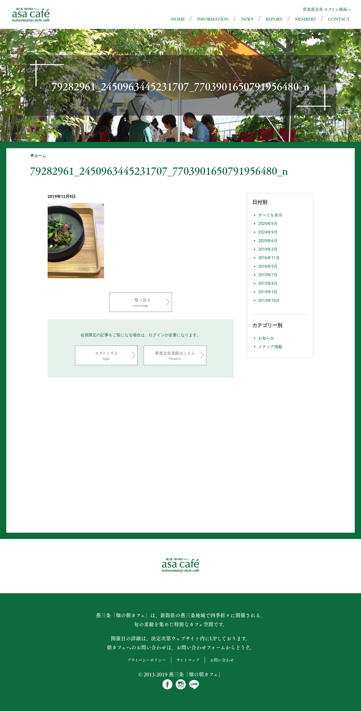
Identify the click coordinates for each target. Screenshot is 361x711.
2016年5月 (268, 266)
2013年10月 (269, 300)
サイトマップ (188, 660)
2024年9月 (268, 232)
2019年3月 (268, 249)
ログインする (106, 355)
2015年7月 (268, 274)
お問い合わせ (222, 660)
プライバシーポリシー (146, 660)
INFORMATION (213, 19)
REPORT (274, 19)
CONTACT (339, 19)
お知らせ (266, 338)
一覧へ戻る (141, 302)
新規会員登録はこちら (175, 355)
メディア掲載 (270, 346)
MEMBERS (305, 19)
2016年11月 (269, 257)
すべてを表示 (270, 215)
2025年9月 (268, 223)
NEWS (247, 19)
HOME (178, 19)
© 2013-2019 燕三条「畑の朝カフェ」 (180, 674)
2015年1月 (268, 292)
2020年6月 (268, 240)
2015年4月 (268, 283)
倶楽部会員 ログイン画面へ (327, 9)
